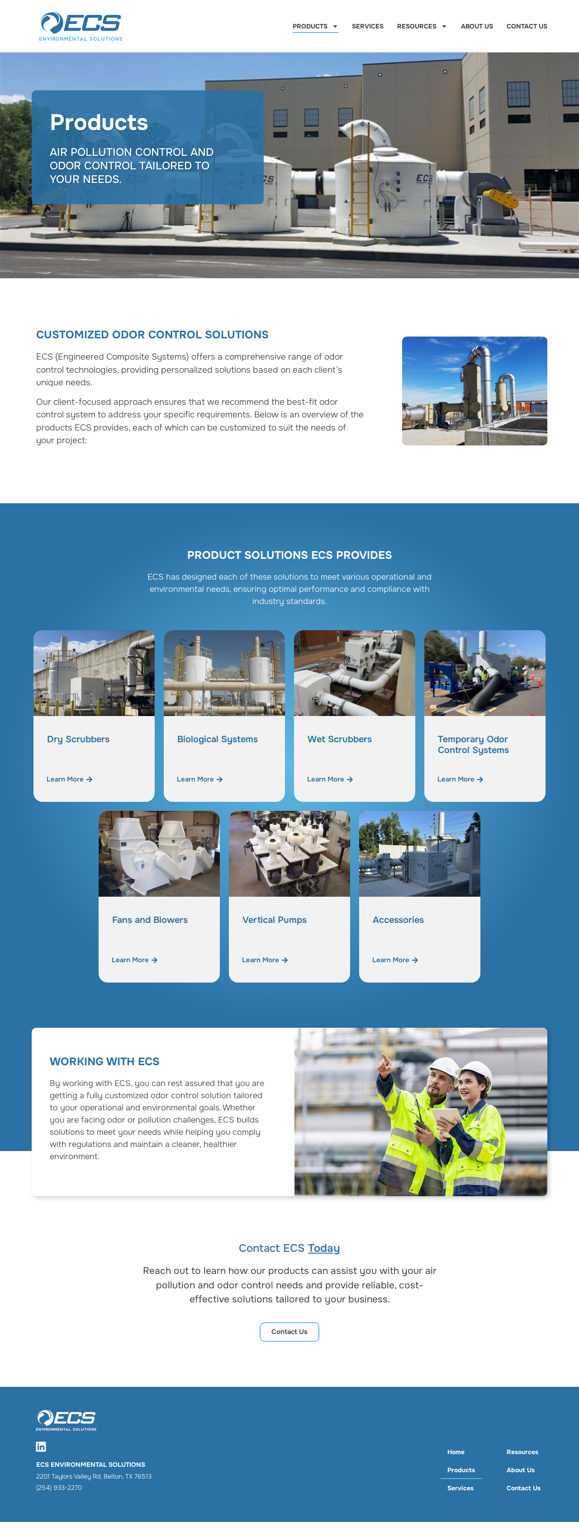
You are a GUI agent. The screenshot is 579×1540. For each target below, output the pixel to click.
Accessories (398, 920)
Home (456, 1452)
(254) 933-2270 (59, 1488)
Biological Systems (217, 739)
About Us (477, 26)
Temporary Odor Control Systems (473, 745)
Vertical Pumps (274, 920)
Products (315, 26)
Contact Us (527, 26)
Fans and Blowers (150, 920)
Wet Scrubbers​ (340, 739)
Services (368, 26)
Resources (422, 26)
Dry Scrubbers (78, 739)
